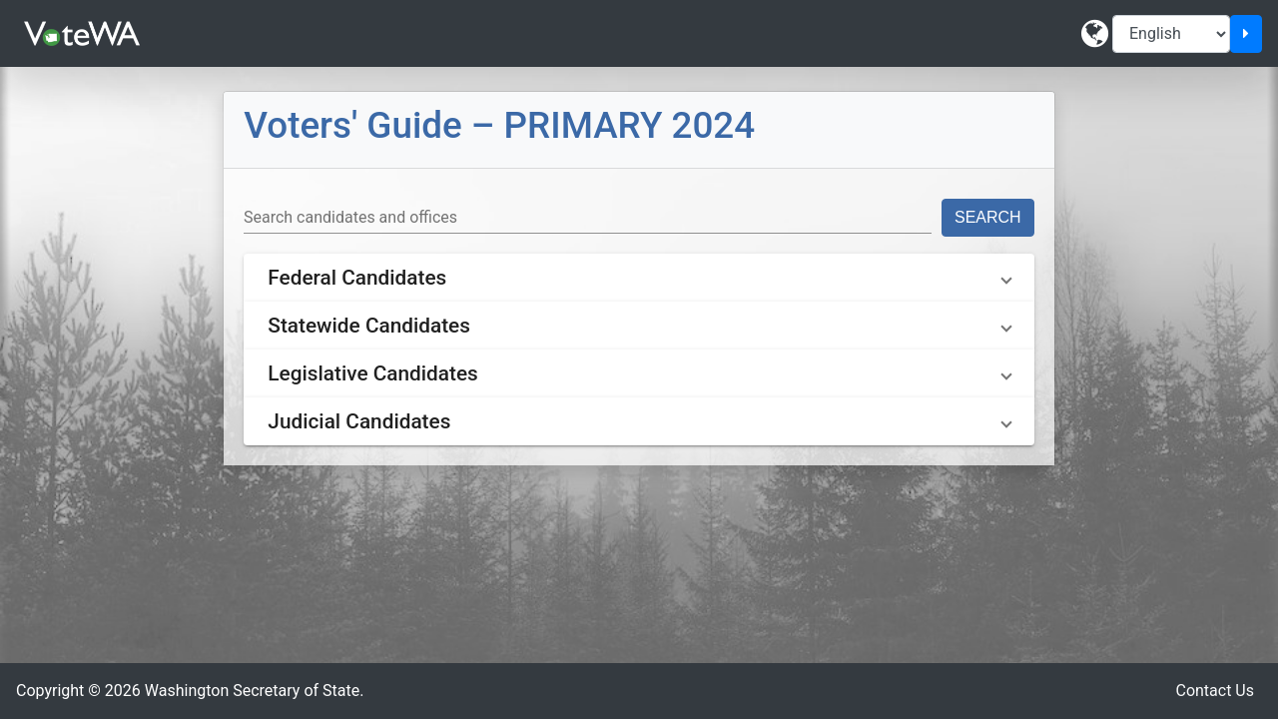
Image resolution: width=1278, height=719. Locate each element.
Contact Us (1214, 690)
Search (988, 217)
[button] (638, 278)
